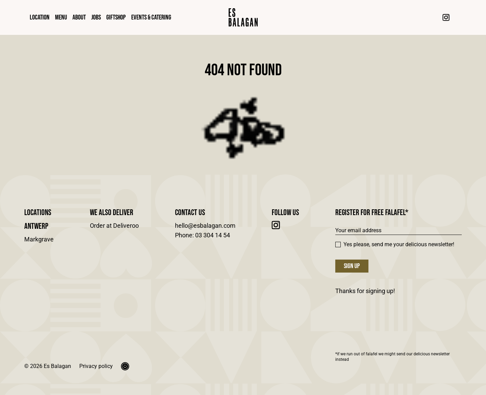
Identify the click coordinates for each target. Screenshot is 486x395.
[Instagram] (446, 17)
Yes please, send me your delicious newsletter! (394, 244)
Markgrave (39, 239)
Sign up (352, 266)
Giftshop (116, 17)
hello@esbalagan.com (205, 225)
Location (40, 17)
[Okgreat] (125, 366)
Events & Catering (151, 17)
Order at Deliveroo (114, 225)
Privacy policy (96, 366)
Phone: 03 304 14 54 (202, 235)
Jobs (96, 17)
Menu (61, 17)
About (79, 17)
